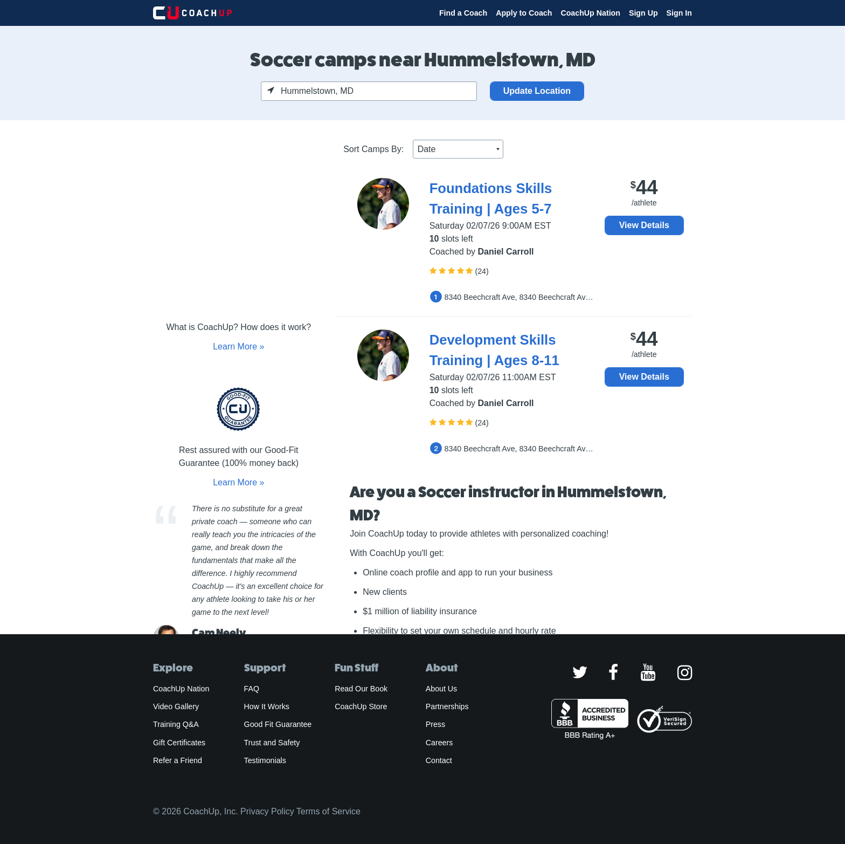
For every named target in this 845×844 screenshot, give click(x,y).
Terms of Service (328, 811)
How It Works (266, 706)
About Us (442, 688)
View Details (644, 225)
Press (435, 724)
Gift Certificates (179, 742)
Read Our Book (361, 688)
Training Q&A (176, 724)
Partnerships (447, 706)
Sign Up (643, 13)
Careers (439, 742)
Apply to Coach (524, 13)
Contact (439, 760)
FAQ (251, 688)
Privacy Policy (267, 811)
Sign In (679, 13)
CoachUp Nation (590, 13)
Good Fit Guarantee (278, 724)
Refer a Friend (177, 760)
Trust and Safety (272, 742)
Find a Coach (463, 13)
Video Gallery (176, 706)
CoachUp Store (361, 706)
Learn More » (238, 346)
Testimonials (265, 760)
